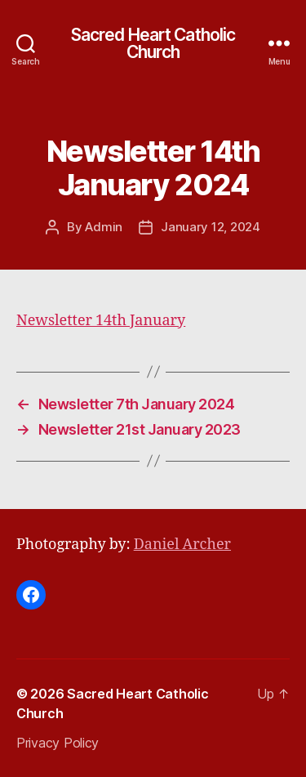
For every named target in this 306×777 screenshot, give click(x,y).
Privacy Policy (57, 743)
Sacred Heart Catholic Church (153, 43)
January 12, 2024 (210, 226)
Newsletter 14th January (100, 320)
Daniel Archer (182, 544)
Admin (103, 226)
